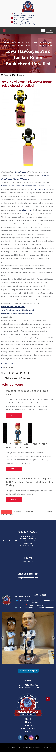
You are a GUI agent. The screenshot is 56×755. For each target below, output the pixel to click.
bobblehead (20, 172)
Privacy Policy (28, 728)
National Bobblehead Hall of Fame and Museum (22, 186)
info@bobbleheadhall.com (24, 15)
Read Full (14, 415)
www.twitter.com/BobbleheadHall (16, 313)
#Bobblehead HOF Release (17, 378)
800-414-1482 (19, 13)
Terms (28, 731)
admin (21, 75)
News (28, 722)
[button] (4, 30)
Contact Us (28, 725)
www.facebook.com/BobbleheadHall (17, 310)
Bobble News (23, 42)
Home (9, 42)
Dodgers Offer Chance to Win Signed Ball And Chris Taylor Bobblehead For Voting (29, 482)
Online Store (25, 210)
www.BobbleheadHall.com (13, 307)
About (28, 719)
